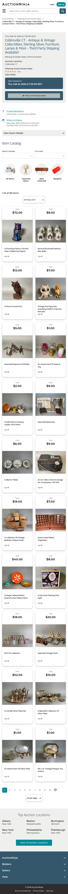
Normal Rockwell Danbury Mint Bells (49, 250)
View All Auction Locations (34, 842)
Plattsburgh (58, 830)
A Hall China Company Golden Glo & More (14, 423)
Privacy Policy (38, 891)
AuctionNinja (8, 19)
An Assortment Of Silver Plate (17, 769)
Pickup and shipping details (34, 96)
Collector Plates (11, 480)
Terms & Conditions (23, 891)
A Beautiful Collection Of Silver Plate (48, 712)
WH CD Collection (12, 653)
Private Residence (15, 111)
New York (8, 830)
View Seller (10, 74)
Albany (6, 821)
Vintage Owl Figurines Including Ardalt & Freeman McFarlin (50, 309)
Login (52, 4)
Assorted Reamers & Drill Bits (16, 364)
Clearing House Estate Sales (29, 19)
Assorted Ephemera (46, 422)
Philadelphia (34, 830)
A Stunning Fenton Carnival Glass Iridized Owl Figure (16, 250)
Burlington (57, 821)
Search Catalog (8, 151)
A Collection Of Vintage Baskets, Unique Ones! (14, 538)
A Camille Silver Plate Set (15, 711)
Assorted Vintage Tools (48, 653)
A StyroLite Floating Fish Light (48, 596)
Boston (31, 821)
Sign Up (61, 4)
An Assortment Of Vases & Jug (49, 365)
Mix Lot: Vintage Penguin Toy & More (50, 770)
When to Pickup (14, 120)
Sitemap (49, 891)
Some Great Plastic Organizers (46, 538)
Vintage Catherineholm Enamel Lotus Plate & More (16, 596)
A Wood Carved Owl (13, 306)
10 (50, 790)
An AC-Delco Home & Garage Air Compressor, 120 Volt (50, 481)
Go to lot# (39, 151)
